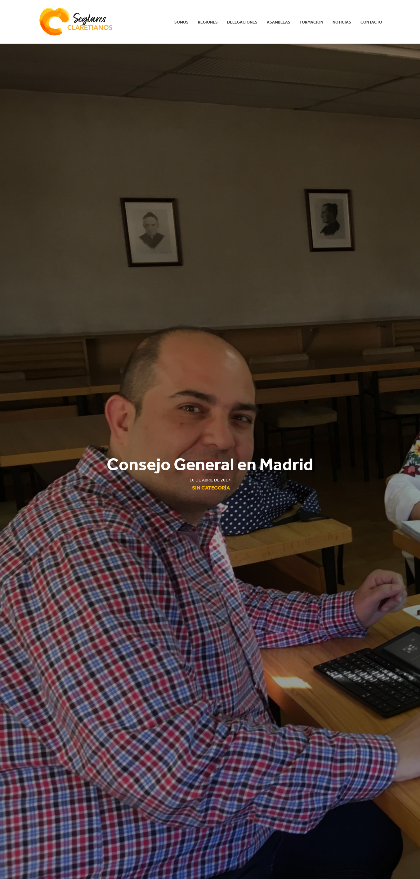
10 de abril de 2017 (210, 480)
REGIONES (208, 22)
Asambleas (278, 22)
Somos (181, 22)
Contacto (371, 22)
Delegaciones (242, 22)
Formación (311, 22)
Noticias (342, 22)
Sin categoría (211, 488)
